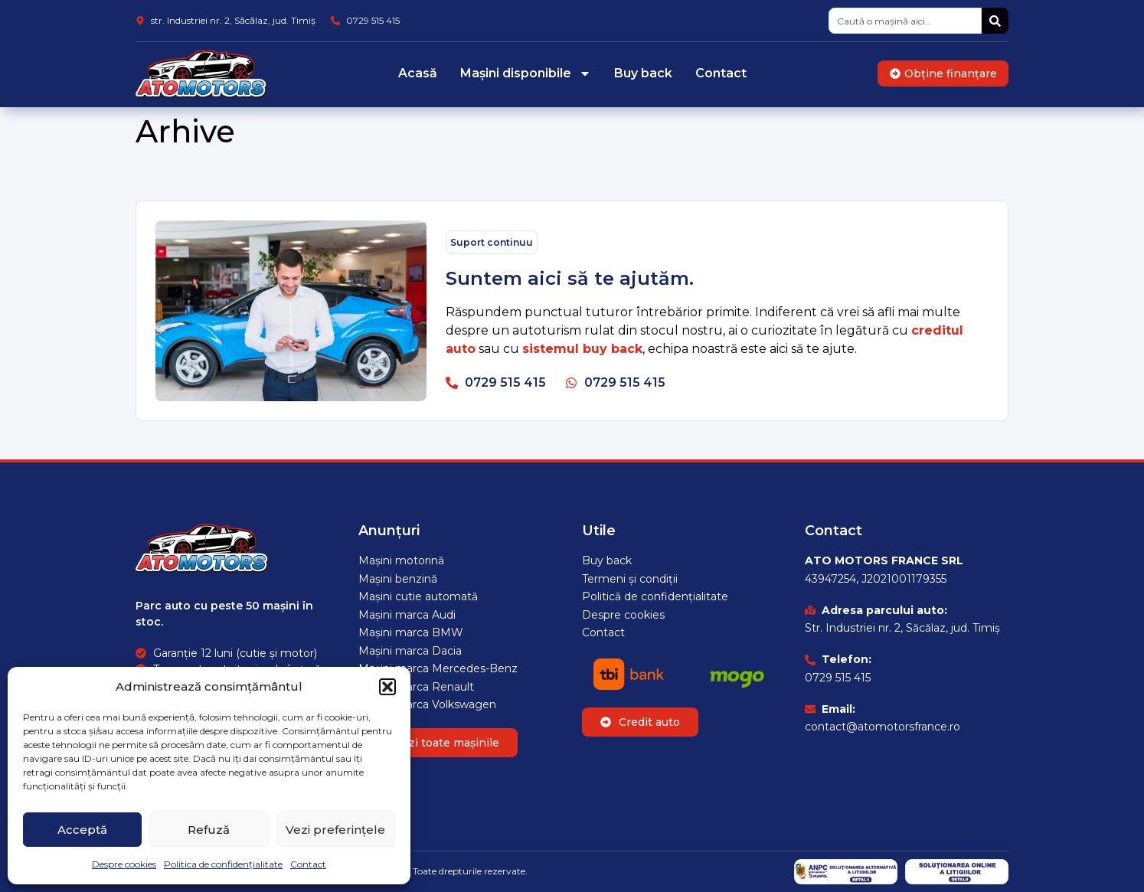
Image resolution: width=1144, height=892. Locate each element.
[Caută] (995, 21)
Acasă (417, 73)
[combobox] (905, 21)
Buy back (643, 73)
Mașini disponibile (525, 73)
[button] (387, 686)
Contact (308, 864)
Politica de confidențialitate (223, 864)
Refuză (209, 829)
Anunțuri (389, 530)
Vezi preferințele (335, 829)
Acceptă (82, 829)
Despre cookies (124, 864)
